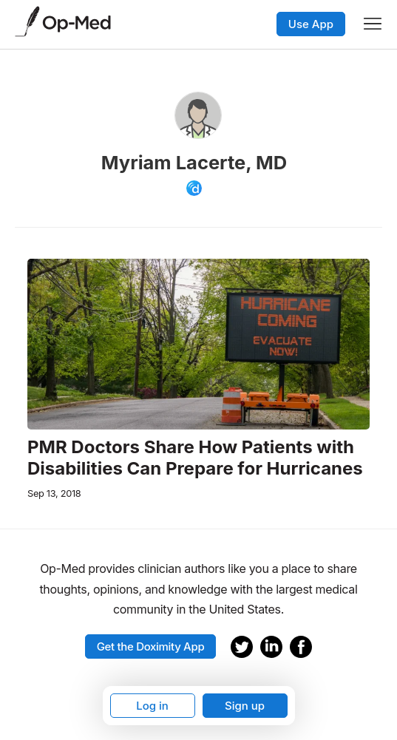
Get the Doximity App (151, 646)
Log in (152, 706)
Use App (310, 24)
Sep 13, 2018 (54, 493)
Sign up (245, 706)
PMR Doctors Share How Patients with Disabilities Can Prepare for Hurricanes (195, 458)
